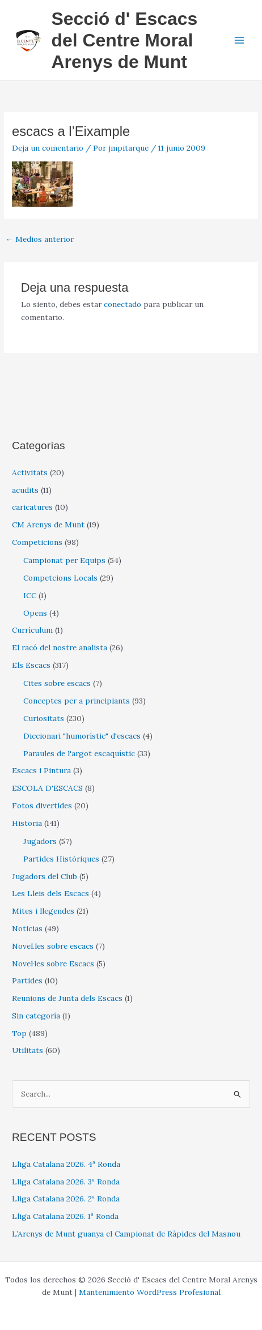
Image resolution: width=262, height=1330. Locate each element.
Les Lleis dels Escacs (50, 893)
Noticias (27, 928)
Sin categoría (36, 1016)
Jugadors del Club (44, 876)
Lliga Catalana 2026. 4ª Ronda (66, 1164)
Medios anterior (39, 239)
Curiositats (43, 718)
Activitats (30, 472)
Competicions (37, 542)
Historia (27, 823)
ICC (29, 595)
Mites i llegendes (43, 911)
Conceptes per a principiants (76, 701)
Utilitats (27, 1050)
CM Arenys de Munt (48, 524)
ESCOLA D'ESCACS (47, 788)
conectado (122, 304)
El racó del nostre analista (59, 647)
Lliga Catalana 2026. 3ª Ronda (66, 1181)
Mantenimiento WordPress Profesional (150, 1292)
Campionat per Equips (64, 560)
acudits (25, 490)
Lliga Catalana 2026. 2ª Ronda (66, 1198)
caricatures (32, 507)
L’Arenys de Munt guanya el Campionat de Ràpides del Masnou (126, 1234)
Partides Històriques (61, 859)
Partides (27, 980)
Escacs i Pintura (41, 770)
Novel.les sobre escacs (53, 946)
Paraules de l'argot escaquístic (79, 753)
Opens (35, 613)
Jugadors (40, 841)
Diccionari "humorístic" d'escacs (82, 736)
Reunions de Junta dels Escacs (67, 998)
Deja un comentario (47, 148)
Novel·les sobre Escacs (53, 963)
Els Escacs (31, 665)
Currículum (32, 630)
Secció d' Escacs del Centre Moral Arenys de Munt (124, 40)
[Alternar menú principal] (239, 40)
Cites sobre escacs (57, 683)
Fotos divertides (42, 805)
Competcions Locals (60, 578)
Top (19, 1033)
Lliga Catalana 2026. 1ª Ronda (65, 1216)
